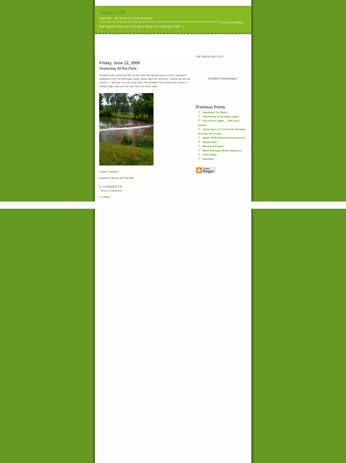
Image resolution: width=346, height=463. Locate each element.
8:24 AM (128, 177)
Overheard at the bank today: (221, 116)
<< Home (104, 196)
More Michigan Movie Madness (222, 150)
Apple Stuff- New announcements (224, 137)
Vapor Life (112, 12)
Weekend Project (213, 146)
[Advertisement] (177, 44)
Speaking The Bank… (216, 112)
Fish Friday (210, 154)
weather (113, 171)
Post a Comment (111, 190)
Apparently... (211, 141)
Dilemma (208, 158)
